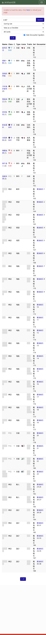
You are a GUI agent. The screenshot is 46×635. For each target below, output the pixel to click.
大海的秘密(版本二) (4, 218)
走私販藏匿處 (4, 331)
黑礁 (4, 317)
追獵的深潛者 (4, 498)
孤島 (4, 266)
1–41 (12, 38)
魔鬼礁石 (40, 189)
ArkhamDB (8, 2)
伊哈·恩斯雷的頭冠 (4, 473)
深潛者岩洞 (4, 357)
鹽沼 (4, 304)
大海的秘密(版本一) (4, 205)
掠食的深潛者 (4, 485)
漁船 (4, 433)
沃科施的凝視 (4, 87)
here (28, 10)
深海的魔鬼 (4, 228)
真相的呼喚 (4, 74)
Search (40, 20)
